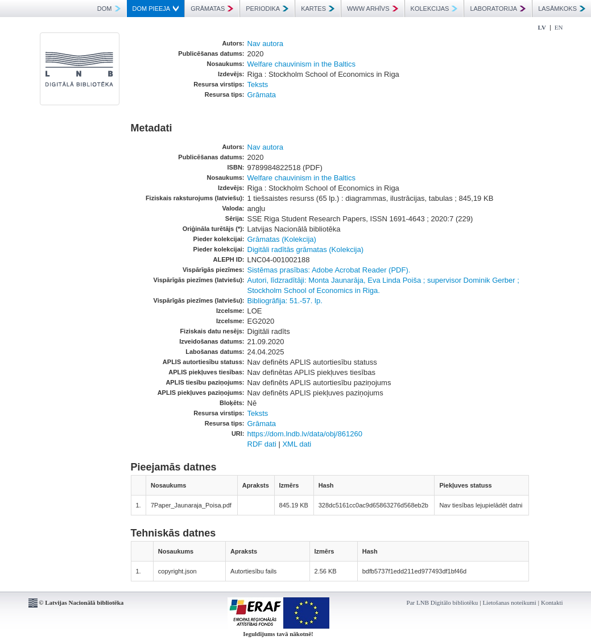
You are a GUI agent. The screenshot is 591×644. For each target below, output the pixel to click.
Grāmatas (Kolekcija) (281, 239)
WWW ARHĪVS (372, 8)
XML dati (296, 444)
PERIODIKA (267, 8)
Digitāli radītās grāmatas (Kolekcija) (305, 249)
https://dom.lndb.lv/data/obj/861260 (304, 434)
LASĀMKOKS (561, 8)
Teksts (257, 84)
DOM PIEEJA (156, 8)
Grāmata (261, 94)
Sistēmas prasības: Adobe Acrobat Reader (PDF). (329, 270)
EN (559, 27)
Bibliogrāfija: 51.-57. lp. (285, 300)
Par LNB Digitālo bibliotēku (442, 602)
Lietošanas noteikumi (509, 602)
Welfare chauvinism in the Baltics (301, 64)
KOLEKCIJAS (434, 8)
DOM (109, 8)
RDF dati (261, 444)
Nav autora (265, 43)
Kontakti (552, 602)
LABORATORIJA (498, 8)
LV (542, 27)
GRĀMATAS (212, 8)
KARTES (317, 8)
